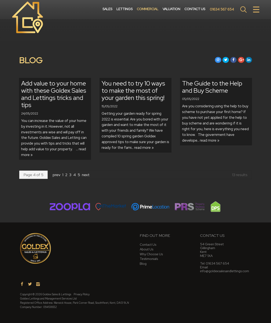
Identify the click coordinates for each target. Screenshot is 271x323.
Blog (143, 263)
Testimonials (149, 259)
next (86, 174)
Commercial (147, 9)
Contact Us (194, 9)
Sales (107, 9)
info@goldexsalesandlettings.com (224, 271)
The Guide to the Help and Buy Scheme (212, 87)
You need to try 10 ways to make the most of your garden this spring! (133, 90)
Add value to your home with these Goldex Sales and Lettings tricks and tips (53, 94)
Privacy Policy (82, 294)
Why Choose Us (151, 254)
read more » (144, 147)
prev (57, 174)
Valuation (171, 9)
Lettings (124, 9)
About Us (146, 249)
